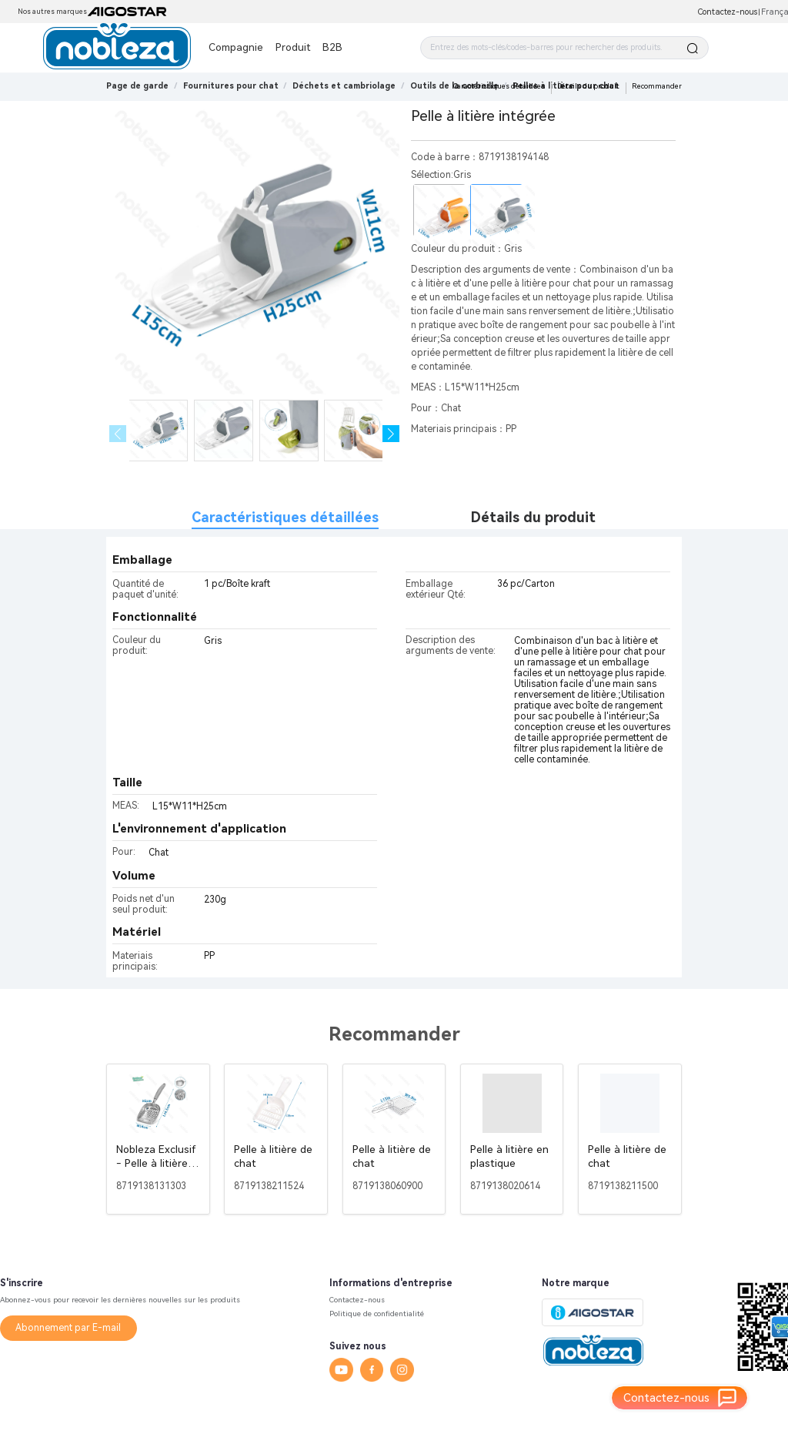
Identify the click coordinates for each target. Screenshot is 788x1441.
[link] (231, 86)
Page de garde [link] (137, 86)
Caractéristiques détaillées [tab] (285, 517)
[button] (391, 434)
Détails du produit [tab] (533, 517)
